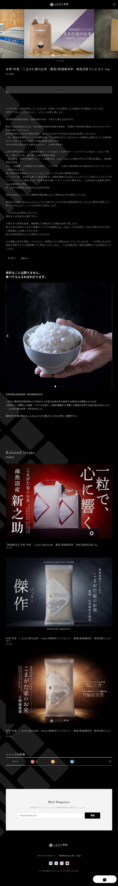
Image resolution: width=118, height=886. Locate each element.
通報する (24, 258)
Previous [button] (4, 33)
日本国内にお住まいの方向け (59, 97)
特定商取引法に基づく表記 (70, 856)
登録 (92, 815)
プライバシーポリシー (46, 856)
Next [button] (113, 33)
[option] (59, 33)
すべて (15, 761)
